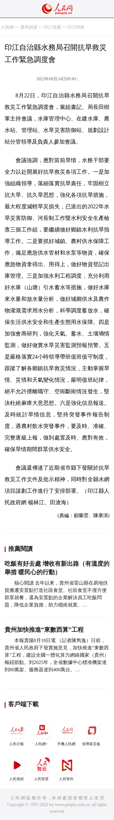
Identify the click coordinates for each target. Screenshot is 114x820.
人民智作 (67, 768)
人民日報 (17, 733)
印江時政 (76, 27)
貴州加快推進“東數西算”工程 (44, 629)
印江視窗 (52, 27)
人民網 (7, 27)
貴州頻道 (28, 27)
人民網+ (42, 733)
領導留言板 (91, 733)
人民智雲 (42, 768)
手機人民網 (67, 733)
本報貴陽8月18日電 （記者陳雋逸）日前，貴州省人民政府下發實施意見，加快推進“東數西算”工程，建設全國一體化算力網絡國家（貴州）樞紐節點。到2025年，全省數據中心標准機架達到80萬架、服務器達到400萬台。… (57, 655)
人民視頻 (17, 768)
